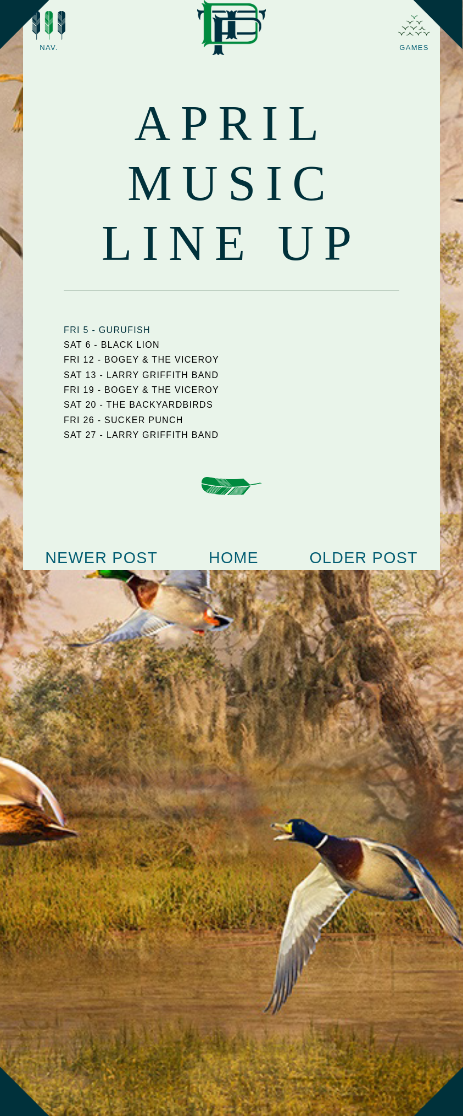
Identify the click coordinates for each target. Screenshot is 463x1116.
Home (234, 558)
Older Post (364, 558)
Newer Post (101, 558)
